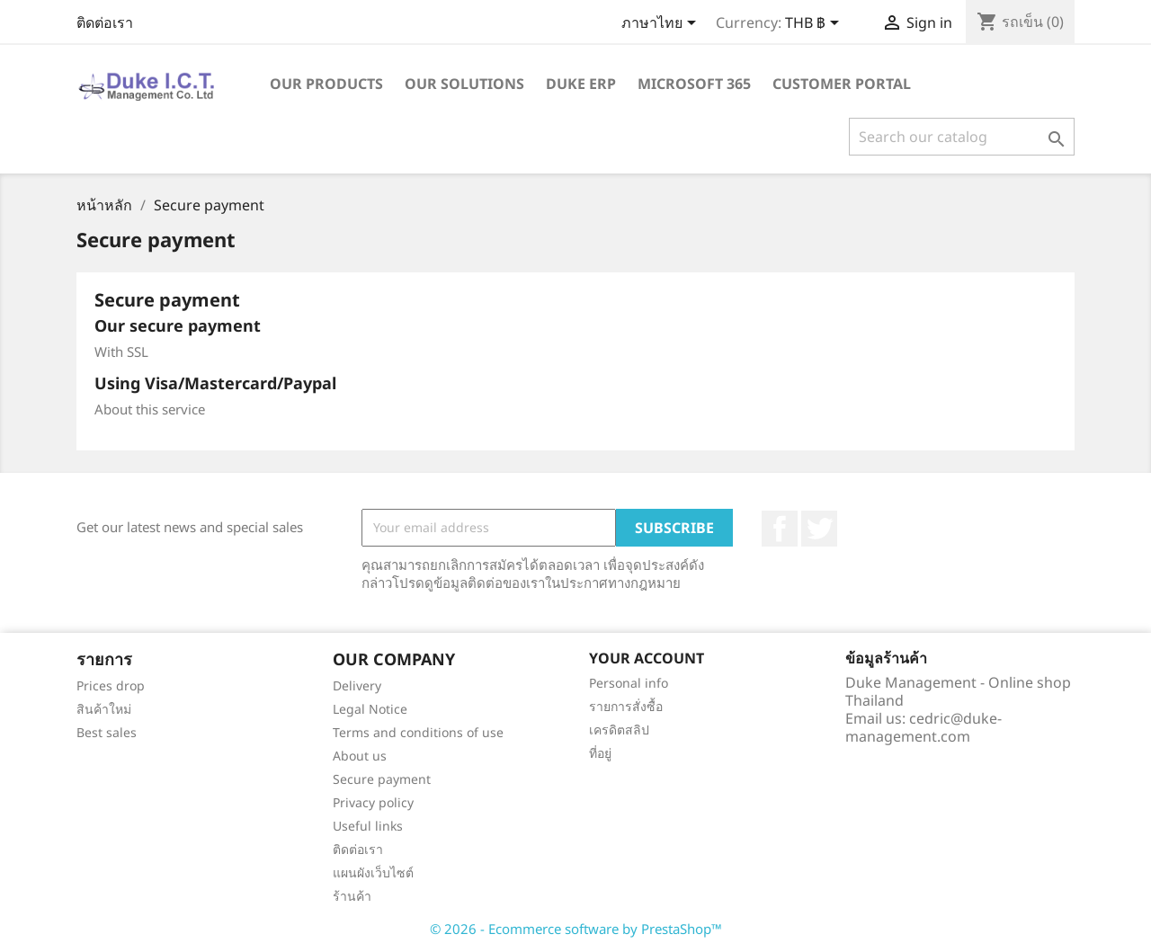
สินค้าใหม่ (103, 708)
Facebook (780, 529)
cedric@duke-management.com (923, 727)
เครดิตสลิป (619, 729)
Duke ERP (581, 83)
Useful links (368, 825)
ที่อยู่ (600, 752)
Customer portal (841, 83)
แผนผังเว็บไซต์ (373, 872)
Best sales (106, 732)
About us (360, 755)
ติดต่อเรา (104, 22)
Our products (326, 83)
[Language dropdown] (661, 24)
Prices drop (110, 685)
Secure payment (382, 778)
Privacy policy (373, 802)
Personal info (628, 682)
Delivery (357, 685)
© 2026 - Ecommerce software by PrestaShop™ (576, 929)
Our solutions (464, 83)
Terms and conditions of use (418, 732)
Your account (646, 658)
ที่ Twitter (819, 529)
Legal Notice (370, 708)
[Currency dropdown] (815, 24)
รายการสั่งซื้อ (626, 706)
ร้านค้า (352, 895)
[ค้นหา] (962, 137)
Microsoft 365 (694, 83)
